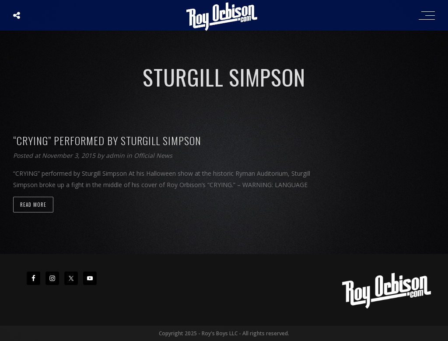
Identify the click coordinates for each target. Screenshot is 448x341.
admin (116, 155)
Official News (153, 155)
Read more (33, 204)
